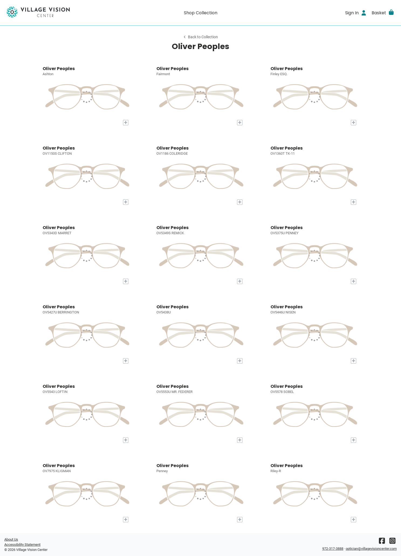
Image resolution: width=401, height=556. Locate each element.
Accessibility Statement (22, 545)
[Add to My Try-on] (126, 122)
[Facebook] (382, 542)
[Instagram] (392, 542)
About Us (11, 539)
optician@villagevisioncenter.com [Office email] (371, 549)
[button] (383, 12)
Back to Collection (200, 37)
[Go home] (53, 12)
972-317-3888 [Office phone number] (332, 549)
